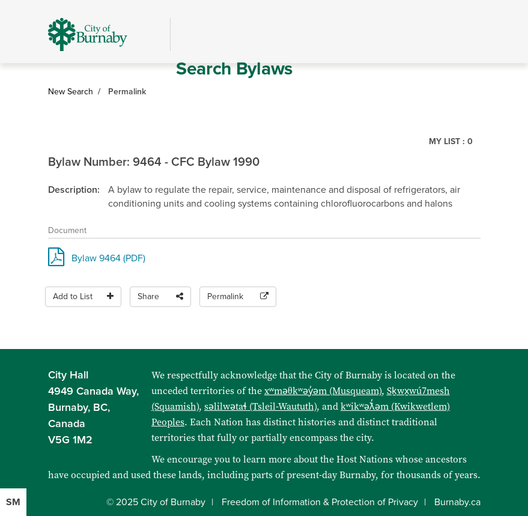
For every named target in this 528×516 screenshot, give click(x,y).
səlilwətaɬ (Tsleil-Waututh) (260, 406)
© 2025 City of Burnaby (155, 502)
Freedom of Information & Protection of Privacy (320, 502)
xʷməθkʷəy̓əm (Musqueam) (322, 390)
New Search (70, 92)
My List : (451, 141)
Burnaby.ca (457, 502)
